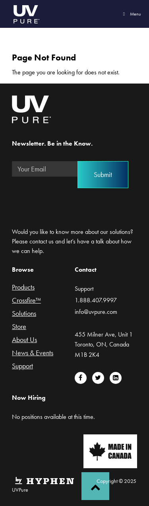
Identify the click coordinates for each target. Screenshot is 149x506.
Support (22, 366)
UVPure (26, 14)
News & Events (32, 353)
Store (19, 327)
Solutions (24, 314)
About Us (24, 340)
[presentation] (72, 198)
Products (23, 288)
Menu (131, 14)
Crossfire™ (26, 301)
